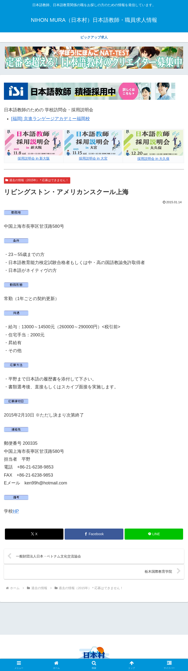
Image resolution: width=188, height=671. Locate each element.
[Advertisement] (94, 618)
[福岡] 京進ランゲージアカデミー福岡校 (50, 118)
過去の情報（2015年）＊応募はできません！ (37, 180)
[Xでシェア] (34, 534)
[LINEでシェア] (154, 534)
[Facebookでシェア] (94, 534)
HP (16, 511)
